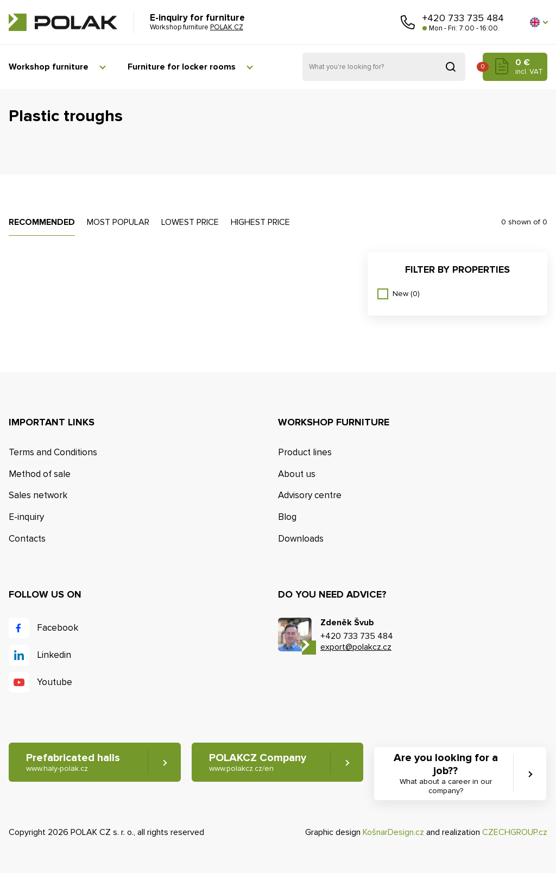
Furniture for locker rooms (182, 66)
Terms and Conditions (53, 452)
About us (296, 474)
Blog (287, 517)
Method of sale (40, 474)
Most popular (118, 222)
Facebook (57, 627)
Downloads (301, 538)
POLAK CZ (63, 22)
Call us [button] (407, 22)
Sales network (38, 495)
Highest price (260, 222)
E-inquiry (26, 517)
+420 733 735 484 (463, 18)
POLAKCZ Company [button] (257, 762)
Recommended (42, 222)
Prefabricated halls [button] (73, 762)
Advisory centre (310, 495)
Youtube (54, 682)
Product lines (305, 452)
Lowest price (190, 222)
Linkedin (54, 655)
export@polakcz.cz (355, 647)
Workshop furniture (49, 66)
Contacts (27, 538)
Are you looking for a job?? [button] (445, 773)
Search (450, 66)
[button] (538, 22)
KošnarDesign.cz (393, 832)
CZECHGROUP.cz (514, 832)
